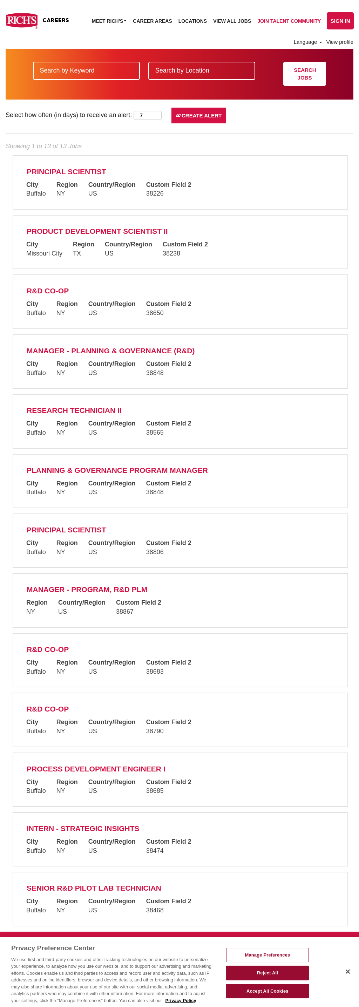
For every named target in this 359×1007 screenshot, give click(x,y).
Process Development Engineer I (96, 769)
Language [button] (308, 42)
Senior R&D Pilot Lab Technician (94, 888)
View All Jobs (232, 21)
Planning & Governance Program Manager (117, 470)
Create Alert (199, 115)
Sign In (340, 21)
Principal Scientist (66, 172)
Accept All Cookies (267, 998)
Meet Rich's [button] (109, 21)
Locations (192, 21)
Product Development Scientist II (97, 231)
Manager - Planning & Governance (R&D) (111, 351)
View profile (339, 42)
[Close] (347, 978)
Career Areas (152, 21)
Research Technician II (74, 410)
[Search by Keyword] (86, 71)
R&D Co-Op (48, 291)
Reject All (267, 979)
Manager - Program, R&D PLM (87, 589)
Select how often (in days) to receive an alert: (69, 114)
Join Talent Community (289, 21)
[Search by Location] (201, 71)
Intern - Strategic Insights (83, 828)
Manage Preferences (267, 962)
